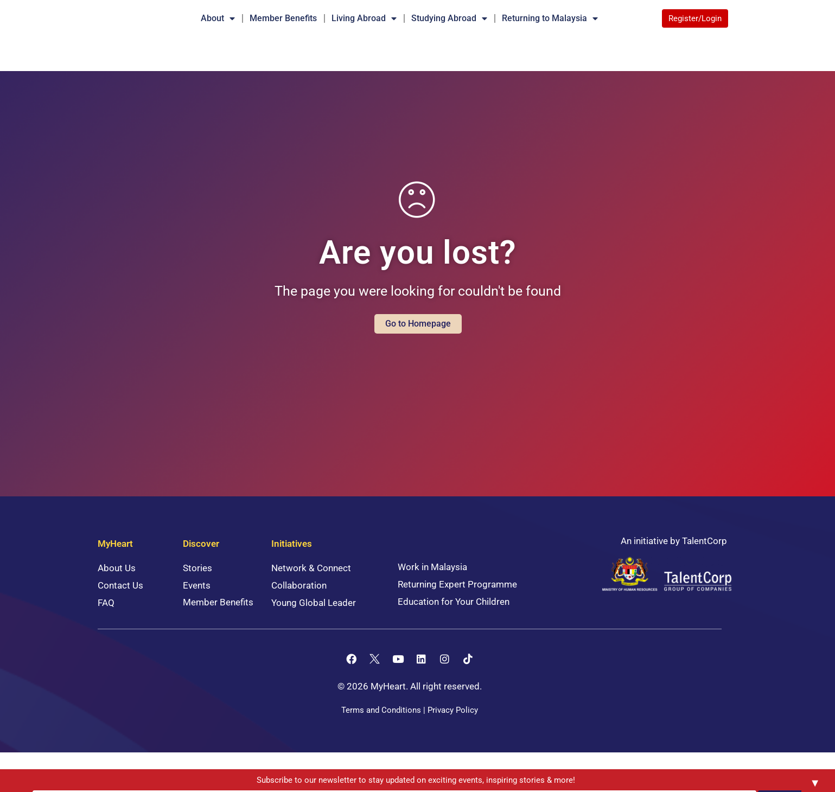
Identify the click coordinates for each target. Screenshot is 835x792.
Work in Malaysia (432, 583)
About (218, 18)
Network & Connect (311, 584)
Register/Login (695, 18)
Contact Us (120, 601)
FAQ (106, 619)
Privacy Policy (453, 726)
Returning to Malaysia (550, 18)
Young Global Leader (313, 619)
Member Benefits (283, 18)
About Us (117, 584)
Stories (197, 584)
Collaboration (299, 601)
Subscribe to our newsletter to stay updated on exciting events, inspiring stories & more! (325, 780)
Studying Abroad (449, 18)
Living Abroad (364, 18)
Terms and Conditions (381, 726)
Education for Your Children (453, 617)
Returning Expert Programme (457, 600)
